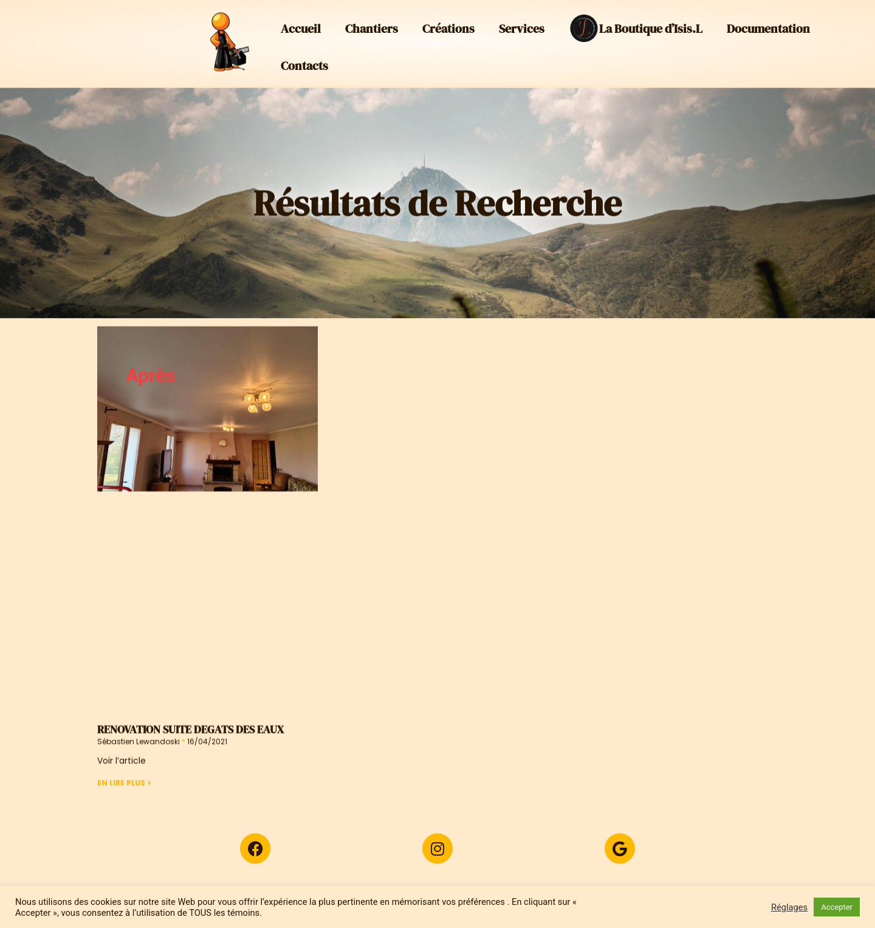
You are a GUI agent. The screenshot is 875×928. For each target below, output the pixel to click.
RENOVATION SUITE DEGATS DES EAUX (190, 748)
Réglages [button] (789, 907)
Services (521, 25)
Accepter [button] (837, 907)
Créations (448, 25)
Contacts (304, 62)
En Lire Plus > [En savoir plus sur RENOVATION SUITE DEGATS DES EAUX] (124, 801)
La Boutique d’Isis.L (635, 25)
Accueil (301, 25)
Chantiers (371, 25)
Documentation (768, 25)
